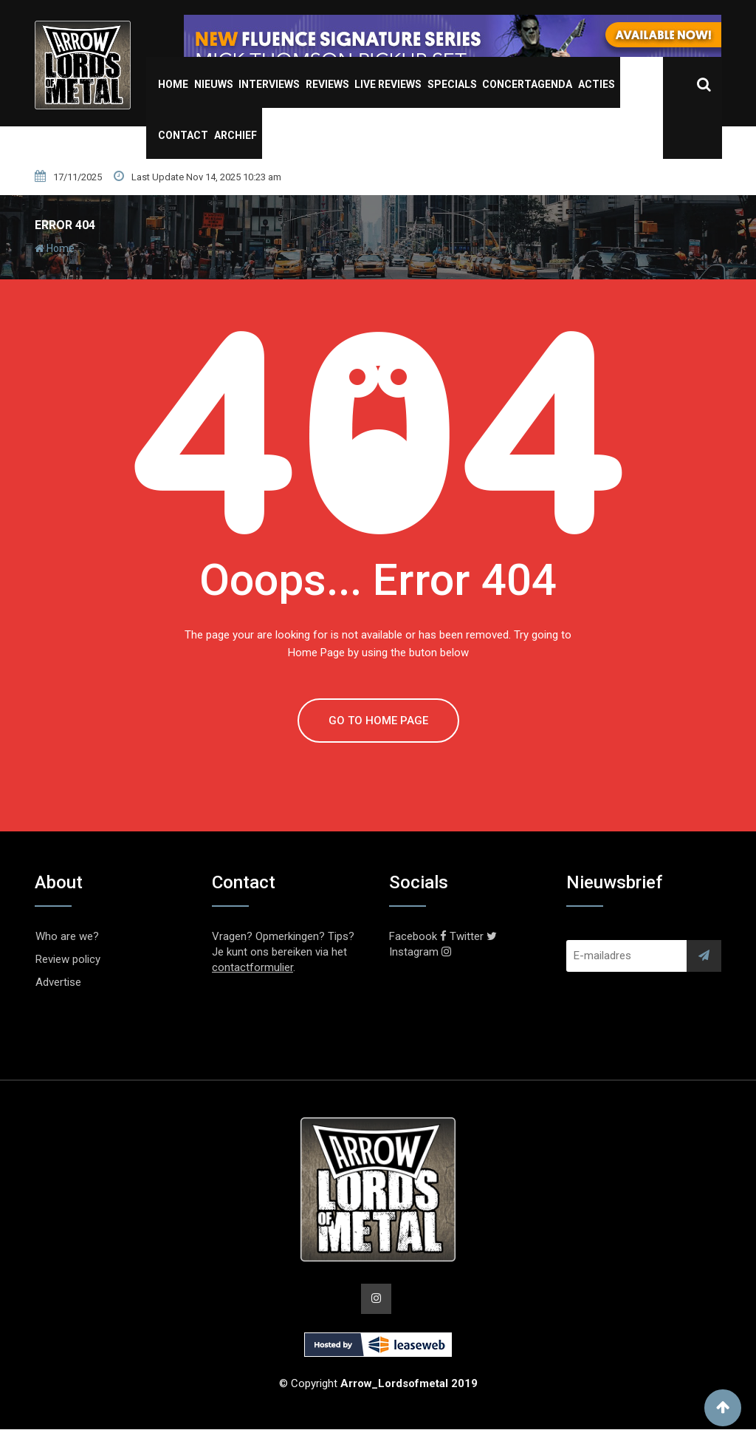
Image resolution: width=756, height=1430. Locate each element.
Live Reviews (388, 84)
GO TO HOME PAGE (378, 720)
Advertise (58, 982)
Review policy (67, 959)
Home (173, 84)
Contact (183, 135)
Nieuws (213, 84)
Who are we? (67, 936)
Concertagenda (527, 84)
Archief (235, 135)
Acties (596, 84)
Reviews (327, 84)
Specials (452, 84)
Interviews (269, 84)
